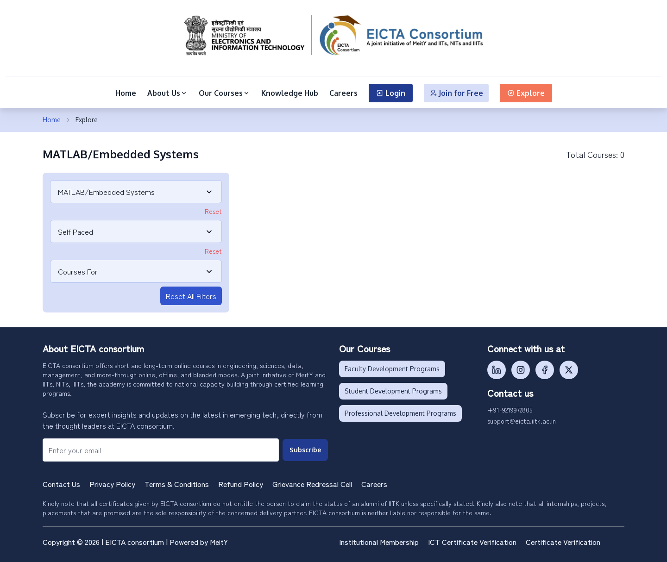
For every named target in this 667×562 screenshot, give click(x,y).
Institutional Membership (379, 541)
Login (390, 93)
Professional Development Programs (400, 413)
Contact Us (61, 483)
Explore (526, 93)
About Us (167, 93)
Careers (343, 93)
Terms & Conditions (177, 483)
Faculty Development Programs (392, 369)
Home (125, 93)
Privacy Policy (112, 483)
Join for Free (456, 93)
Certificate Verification (563, 541)
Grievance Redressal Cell (312, 483)
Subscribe (305, 450)
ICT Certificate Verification (472, 541)
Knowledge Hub (289, 93)
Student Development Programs (393, 391)
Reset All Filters (191, 295)
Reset (213, 211)
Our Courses (224, 93)
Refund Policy (240, 483)
